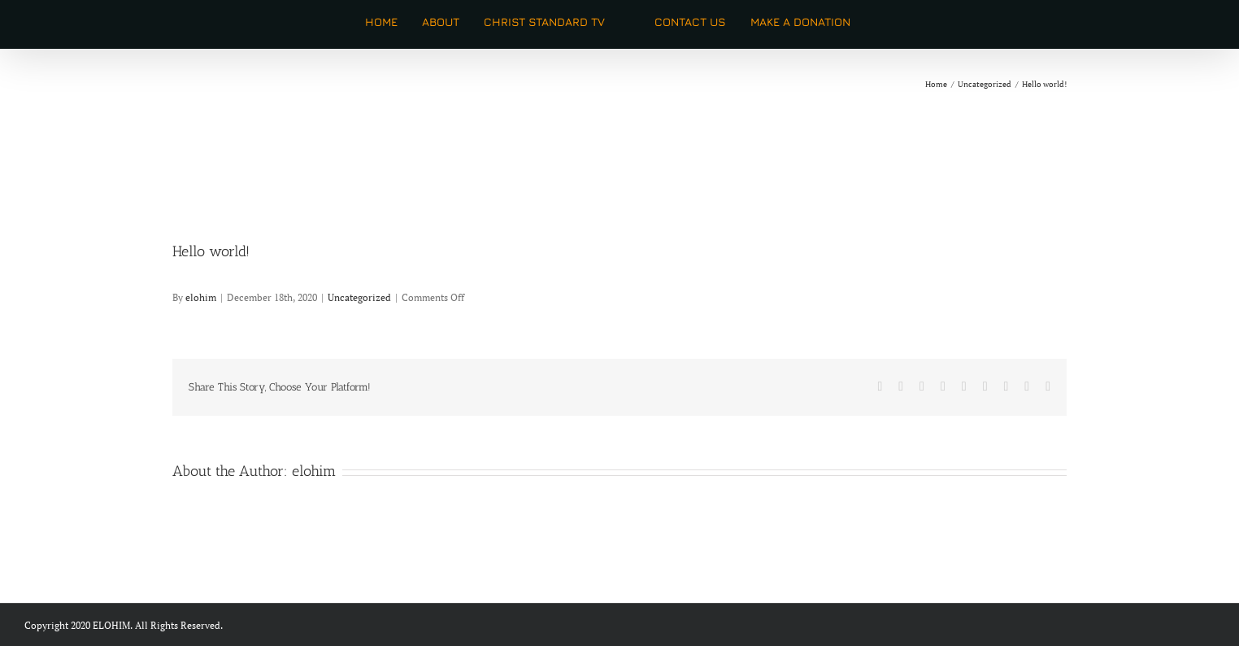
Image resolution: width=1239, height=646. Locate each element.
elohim (200, 297)
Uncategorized (359, 297)
